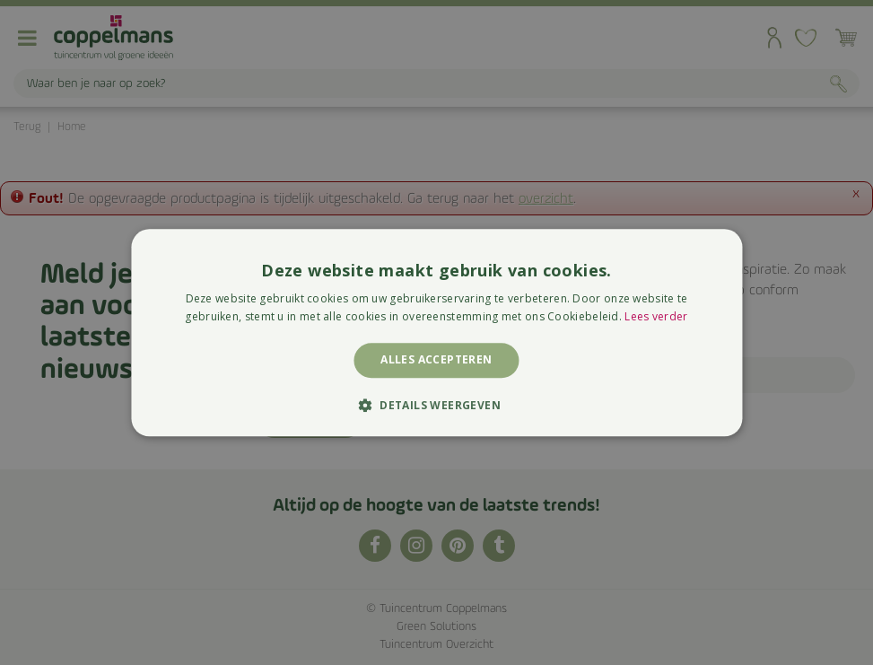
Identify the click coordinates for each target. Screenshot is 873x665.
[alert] (436, 332)
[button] (436, 405)
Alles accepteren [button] (436, 360)
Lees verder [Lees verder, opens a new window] (655, 316)
